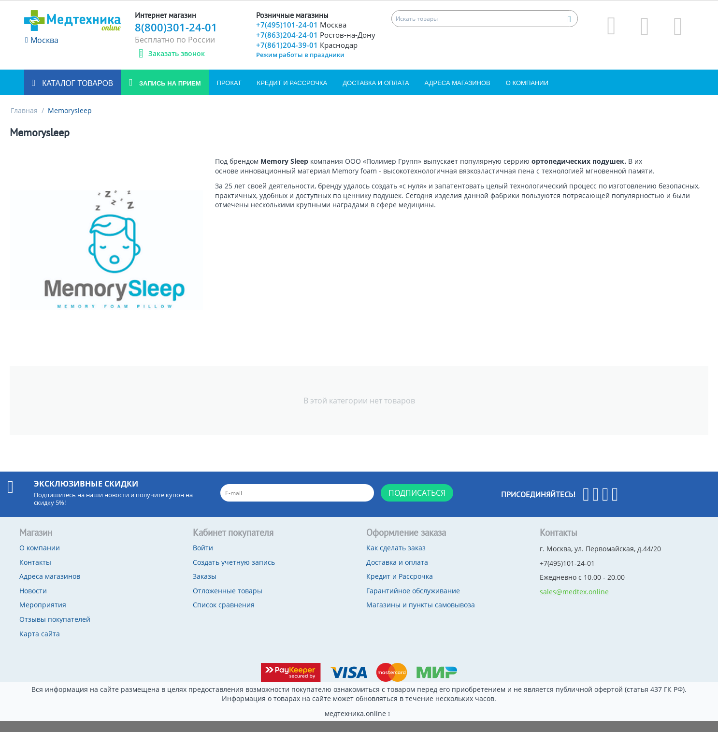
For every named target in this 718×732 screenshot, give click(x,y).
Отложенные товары (227, 601)
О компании (527, 94)
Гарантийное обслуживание (413, 601)
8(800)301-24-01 (176, 27)
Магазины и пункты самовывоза (420, 615)
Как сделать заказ (396, 558)
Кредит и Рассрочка (292, 94)
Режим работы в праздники (300, 66)
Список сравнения (224, 615)
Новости (33, 601)
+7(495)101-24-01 (302, 25)
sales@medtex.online (574, 602)
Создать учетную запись (234, 573)
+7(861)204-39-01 (308, 57)
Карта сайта (39, 644)
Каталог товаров (76, 94)
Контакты (35, 573)
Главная (24, 121)
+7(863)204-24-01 (308, 41)
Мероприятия (42, 615)
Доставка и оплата (376, 94)
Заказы (204, 587)
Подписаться (416, 504)
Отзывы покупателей (54, 630)
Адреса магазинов (457, 94)
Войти (203, 558)
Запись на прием (169, 94)
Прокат (229, 94)
